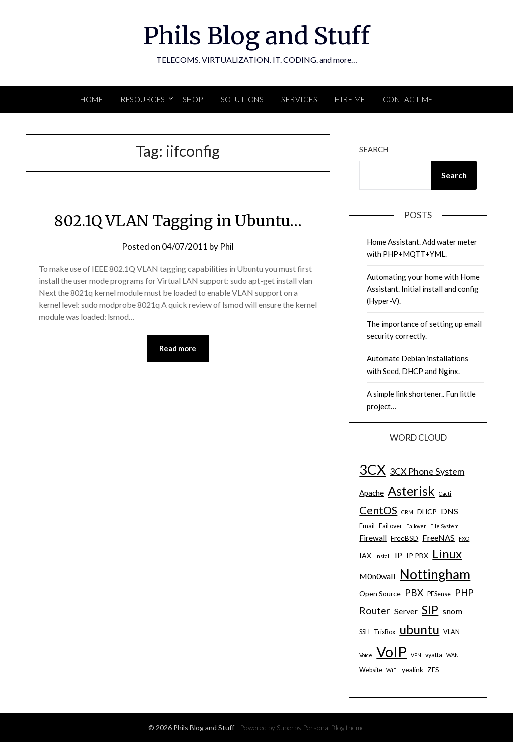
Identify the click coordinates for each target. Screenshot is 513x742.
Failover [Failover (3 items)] (416, 526)
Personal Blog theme (334, 727)
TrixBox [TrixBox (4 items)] (384, 632)
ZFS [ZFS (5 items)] (433, 669)
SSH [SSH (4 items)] (364, 632)
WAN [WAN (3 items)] (452, 655)
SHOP (193, 99)
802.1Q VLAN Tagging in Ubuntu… (178, 220)
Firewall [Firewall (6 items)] (373, 537)
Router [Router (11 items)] (374, 610)
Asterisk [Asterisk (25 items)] (411, 490)
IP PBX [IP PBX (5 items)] (417, 555)
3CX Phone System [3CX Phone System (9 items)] (427, 471)
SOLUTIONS (242, 99)
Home (91, 99)
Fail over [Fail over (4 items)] (390, 526)
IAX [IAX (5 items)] (365, 555)
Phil (227, 246)
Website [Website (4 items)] (370, 670)
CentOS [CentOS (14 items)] (378, 510)
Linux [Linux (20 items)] (447, 553)
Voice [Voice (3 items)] (365, 655)
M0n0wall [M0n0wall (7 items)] (377, 576)
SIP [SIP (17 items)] (430, 610)
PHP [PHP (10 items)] (464, 592)
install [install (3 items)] (383, 556)
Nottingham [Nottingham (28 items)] (435, 574)
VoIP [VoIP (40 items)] (391, 651)
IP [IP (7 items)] (398, 555)
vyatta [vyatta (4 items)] (433, 655)
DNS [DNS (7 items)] (449, 511)
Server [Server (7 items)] (406, 611)
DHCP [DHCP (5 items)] (427, 511)
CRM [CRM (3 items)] (407, 512)
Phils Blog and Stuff (256, 36)
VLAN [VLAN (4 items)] (451, 632)
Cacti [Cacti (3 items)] (445, 493)
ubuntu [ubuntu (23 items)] (419, 629)
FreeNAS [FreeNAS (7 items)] (438, 537)
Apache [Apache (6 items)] (371, 492)
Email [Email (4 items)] (367, 526)
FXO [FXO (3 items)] (464, 538)
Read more (177, 348)
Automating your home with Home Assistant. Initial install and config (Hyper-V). (423, 289)
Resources (142, 99)
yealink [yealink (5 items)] (412, 669)
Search (373, 149)
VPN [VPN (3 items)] (416, 655)
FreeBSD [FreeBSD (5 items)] (404, 538)
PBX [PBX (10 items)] (414, 592)
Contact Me (408, 99)
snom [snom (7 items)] (452, 611)
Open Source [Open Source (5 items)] (380, 593)
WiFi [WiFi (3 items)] (392, 670)
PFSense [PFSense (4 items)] (439, 594)
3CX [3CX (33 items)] (372, 469)
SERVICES (299, 99)
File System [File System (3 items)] (444, 526)
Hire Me (350, 99)
